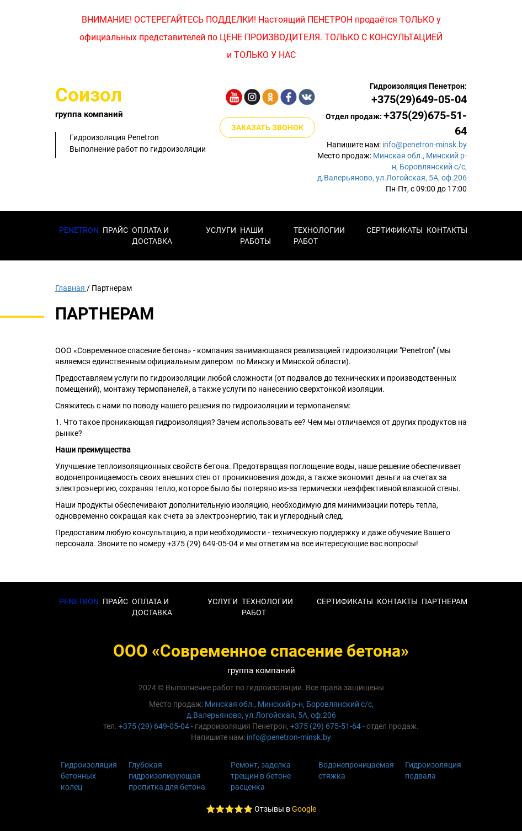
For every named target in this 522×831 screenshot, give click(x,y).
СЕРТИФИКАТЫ (345, 601)
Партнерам (444, 601)
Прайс (115, 230)
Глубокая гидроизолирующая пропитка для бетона (167, 775)
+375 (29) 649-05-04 (154, 726)
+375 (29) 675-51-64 (325, 726)
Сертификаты (394, 230)
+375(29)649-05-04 (419, 99)
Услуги (221, 230)
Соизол (88, 95)
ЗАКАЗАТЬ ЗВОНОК (267, 127)
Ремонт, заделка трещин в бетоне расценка (261, 775)
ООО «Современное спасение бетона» (261, 650)
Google (304, 809)
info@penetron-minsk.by (424, 144)
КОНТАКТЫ (447, 230)
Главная (71, 288)
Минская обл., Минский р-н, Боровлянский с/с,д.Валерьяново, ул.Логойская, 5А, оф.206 (392, 166)
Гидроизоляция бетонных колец (89, 775)
